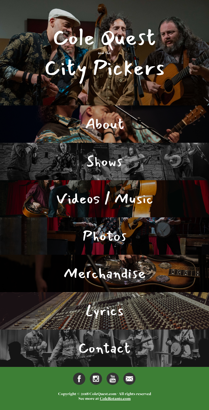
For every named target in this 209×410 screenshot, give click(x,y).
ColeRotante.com (115, 398)
